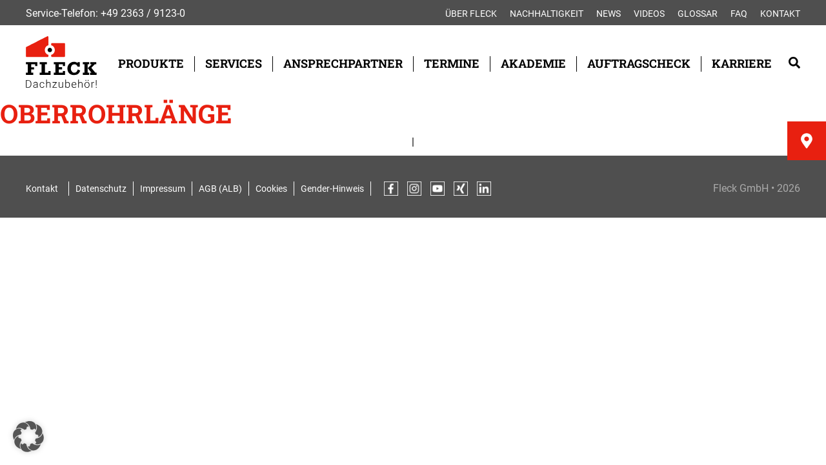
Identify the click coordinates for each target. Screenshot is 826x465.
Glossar (698, 13)
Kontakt (780, 13)
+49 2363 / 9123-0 (143, 13)
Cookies (271, 188)
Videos (649, 13)
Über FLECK (471, 13)
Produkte (151, 63)
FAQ (738, 13)
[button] (28, 436)
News (608, 13)
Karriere (742, 63)
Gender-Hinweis (332, 188)
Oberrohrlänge (116, 113)
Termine (451, 63)
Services (233, 63)
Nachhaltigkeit (546, 13)
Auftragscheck (638, 63)
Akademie (533, 63)
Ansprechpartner (343, 63)
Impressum (162, 188)
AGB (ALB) (220, 188)
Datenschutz (101, 188)
